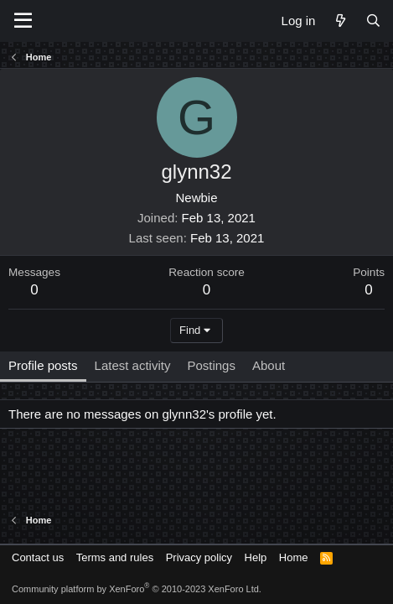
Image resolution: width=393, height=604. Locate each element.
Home (293, 557)
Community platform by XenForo (136, 589)
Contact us (38, 557)
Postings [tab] (211, 365)
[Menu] (23, 21)
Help (256, 557)
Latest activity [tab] (133, 365)
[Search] (373, 20)
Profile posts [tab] (43, 365)
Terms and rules (114, 557)
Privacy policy (199, 557)
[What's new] (339, 20)
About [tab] (268, 365)
